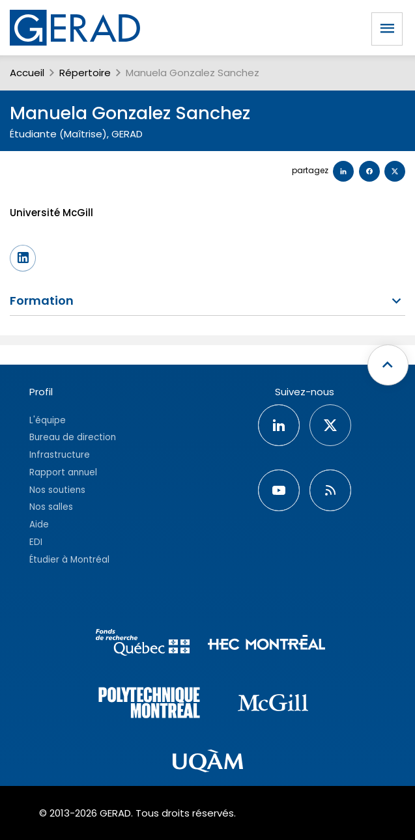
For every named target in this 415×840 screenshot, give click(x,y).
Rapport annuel (63, 472)
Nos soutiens (57, 490)
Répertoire (85, 72)
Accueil (27, 72)
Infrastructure (59, 455)
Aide (39, 524)
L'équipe (47, 420)
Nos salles (51, 507)
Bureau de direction (72, 437)
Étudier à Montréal (69, 559)
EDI (35, 542)
